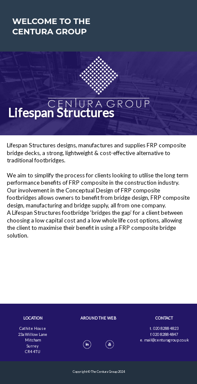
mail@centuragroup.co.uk (166, 340)
